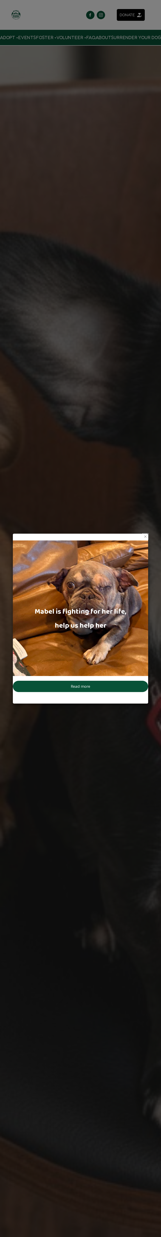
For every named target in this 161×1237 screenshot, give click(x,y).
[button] (145, 536)
